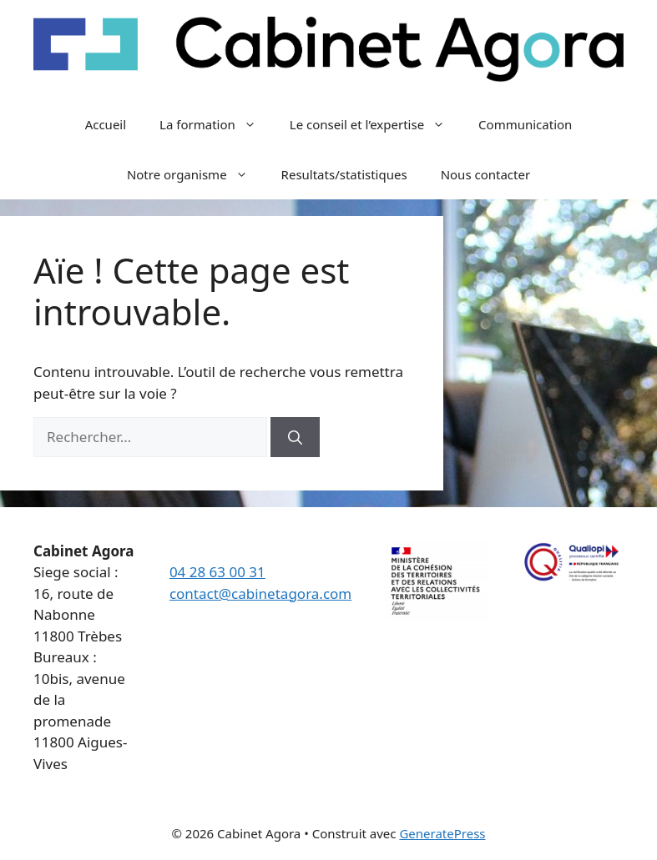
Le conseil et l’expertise (376, 124)
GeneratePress (442, 833)
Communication (525, 124)
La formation (216, 124)
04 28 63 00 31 (217, 571)
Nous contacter (485, 174)
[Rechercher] (295, 437)
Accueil (105, 124)
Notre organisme (196, 174)
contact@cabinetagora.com (260, 593)
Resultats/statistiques (344, 174)
